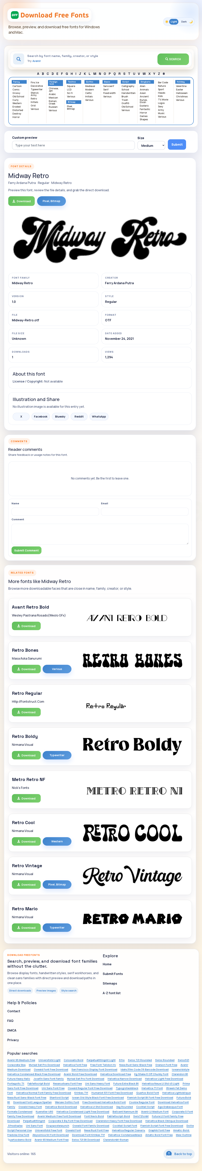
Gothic (89, 82)
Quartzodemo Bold (19, 1139)
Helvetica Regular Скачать (128, 1130)
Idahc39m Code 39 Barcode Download (145, 1069)
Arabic (52, 94)
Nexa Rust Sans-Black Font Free (26, 1097)
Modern (89, 89)
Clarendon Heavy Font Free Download (119, 1121)
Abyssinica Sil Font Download (50, 1135)
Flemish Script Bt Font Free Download (150, 1097)
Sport (161, 89)
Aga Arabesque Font (170, 1106)
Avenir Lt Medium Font (155, 1111)
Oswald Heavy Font (30, 1106)
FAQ (10, 1021)
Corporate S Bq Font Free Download (70, 1121)
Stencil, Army (35, 94)
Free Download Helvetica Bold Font (104, 1102)
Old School (18, 96)
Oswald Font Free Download (51, 1069)
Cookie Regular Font (142, 1102)
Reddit (79, 416)
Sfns (122, 1060)
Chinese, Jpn (54, 90)
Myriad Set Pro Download (44, 1065)
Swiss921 (183, 1060)
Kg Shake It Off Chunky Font (151, 1074)
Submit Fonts (113, 974)
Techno (72, 82)
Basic (107, 82)
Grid (33, 105)
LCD (69, 89)
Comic (16, 89)
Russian (53, 107)
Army (161, 110)
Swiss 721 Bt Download (86, 1139)
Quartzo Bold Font (147, 1092)
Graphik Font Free (159, 1130)
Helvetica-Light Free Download (164, 1078)
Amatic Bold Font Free (159, 1135)
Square (71, 86)
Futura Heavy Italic (18, 1078)
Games (143, 116)
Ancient (144, 96)
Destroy (16, 113)
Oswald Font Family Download (90, 1125)
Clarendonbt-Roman (115, 1139)
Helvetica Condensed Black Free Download (33, 1074)
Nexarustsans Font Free (67, 1083)
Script (125, 82)
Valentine (181, 86)
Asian (143, 93)
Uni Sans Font (34, 1125)
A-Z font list (112, 993)
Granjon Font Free (166, 1065)
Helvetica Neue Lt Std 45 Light (160, 1083)
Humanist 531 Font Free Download (112, 1092)
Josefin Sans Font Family (48, 1078)
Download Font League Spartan (32, 1102)
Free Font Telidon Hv (103, 1065)
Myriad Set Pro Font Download (85, 1078)
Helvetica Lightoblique (176, 1092)
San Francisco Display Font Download (94, 1069)
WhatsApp (99, 416)
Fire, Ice (35, 82)
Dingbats (146, 82)
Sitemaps (110, 983)
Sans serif (108, 86)
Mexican (53, 97)
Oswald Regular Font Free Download (90, 1088)
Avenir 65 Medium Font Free (52, 1139)
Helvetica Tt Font (152, 1088)
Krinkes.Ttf (81, 1092)
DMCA (11, 1030)
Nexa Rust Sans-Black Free (135, 1065)
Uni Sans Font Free (53, 1088)
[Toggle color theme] (179, 22)
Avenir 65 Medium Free (21, 1060)
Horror (16, 117)
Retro (34, 98)
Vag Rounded (124, 1106)
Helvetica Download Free (115, 1074)
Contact (13, 1011)
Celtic (88, 93)
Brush (125, 96)
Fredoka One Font (18, 1135)
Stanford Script (59, 1097)
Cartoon (17, 86)
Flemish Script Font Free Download (161, 1125)
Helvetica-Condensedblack (125, 1135)
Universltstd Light (49, 1060)
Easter (179, 89)
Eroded (16, 106)
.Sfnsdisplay (15, 1125)
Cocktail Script (145, 1106)
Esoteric (144, 105)
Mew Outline (183, 1135)
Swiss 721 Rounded (140, 1060)
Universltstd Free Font (48, 1130)
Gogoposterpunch (57, 1125)
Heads (161, 93)
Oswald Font (73, 1130)
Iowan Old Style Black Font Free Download (98, 1097)
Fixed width (109, 93)
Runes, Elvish (143, 101)
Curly (15, 100)
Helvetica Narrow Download (125, 1078)
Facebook (40, 416)
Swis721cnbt (141, 1116)
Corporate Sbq (16, 1065)
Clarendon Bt (180, 1074)
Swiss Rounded (165, 1060)
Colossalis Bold (73, 1060)
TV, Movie (163, 99)
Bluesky (60, 416)
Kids (160, 96)
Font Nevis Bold (94, 1116)
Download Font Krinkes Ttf (88, 1135)
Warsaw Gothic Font (67, 1102)
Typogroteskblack (127, 1088)
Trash (125, 100)
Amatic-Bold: (181, 1130)
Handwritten (129, 93)
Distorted (17, 110)
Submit (177, 144)
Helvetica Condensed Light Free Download (82, 1111)
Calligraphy (128, 86)
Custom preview (24, 137)
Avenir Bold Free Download (80, 1074)
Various (35, 109)
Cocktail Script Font (125, 1125)
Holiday (181, 82)
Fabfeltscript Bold (38, 1083)
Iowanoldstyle (180, 1069)
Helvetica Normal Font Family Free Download (43, 1092)
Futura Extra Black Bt (126, 1083)
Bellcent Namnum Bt (125, 1111)
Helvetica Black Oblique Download (166, 1121)
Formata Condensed (19, 1111)
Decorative (37, 86)
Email (104, 503)
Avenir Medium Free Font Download (59, 1116)
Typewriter (37, 89)
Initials (34, 102)
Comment (18, 519)
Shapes (144, 119)
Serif (105, 89)
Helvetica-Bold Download (61, 1106)
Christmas (182, 96)
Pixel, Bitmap (71, 107)
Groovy (16, 93)
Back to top (179, 1154)
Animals (144, 89)
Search (173, 59)
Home (107, 964)
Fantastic (145, 109)
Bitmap (71, 102)
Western (17, 103)
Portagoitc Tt (15, 1083)
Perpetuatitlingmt (34, 1121)
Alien (142, 86)
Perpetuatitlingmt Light (101, 1060)
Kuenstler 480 (44, 1111)
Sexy (160, 106)
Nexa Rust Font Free (96, 1130)
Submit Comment (26, 550)
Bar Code (163, 82)
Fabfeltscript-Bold (118, 1116)
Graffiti (125, 103)
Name (15, 503)
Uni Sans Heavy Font (97, 1083)
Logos (161, 103)
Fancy (16, 82)
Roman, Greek (53, 102)
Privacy (13, 1040)
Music (161, 113)
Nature (162, 86)
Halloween (182, 93)
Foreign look (53, 83)
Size (140, 138)
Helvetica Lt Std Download (96, 1106)
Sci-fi (70, 93)
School (125, 89)
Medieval (90, 86)
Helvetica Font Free (75, 1065)
